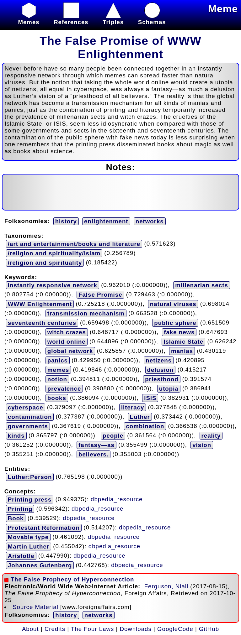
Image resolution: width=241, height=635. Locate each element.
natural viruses (173, 304)
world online (66, 341)
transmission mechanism (86, 313)
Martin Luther (28, 546)
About (30, 629)
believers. (93, 454)
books (56, 398)
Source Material (35, 607)
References (71, 18)
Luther (140, 417)
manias (182, 351)
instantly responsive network (52, 285)
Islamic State (183, 341)
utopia (169, 388)
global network (70, 351)
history (66, 221)
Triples (113, 18)
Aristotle (21, 556)
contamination (30, 417)
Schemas (152, 18)
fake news (179, 332)
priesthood (161, 379)
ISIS (150, 398)
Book (16, 518)
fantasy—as (96, 445)
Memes (28, 18)
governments (28, 426)
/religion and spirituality (45, 262)
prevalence (64, 388)
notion (57, 379)
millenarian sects (201, 285)
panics (57, 360)
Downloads (136, 629)
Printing (20, 509)
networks (150, 221)
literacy (132, 407)
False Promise (100, 294)
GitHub (209, 629)
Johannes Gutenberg (40, 565)
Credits (55, 629)
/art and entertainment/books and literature (74, 244)
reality (211, 435)
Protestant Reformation (44, 527)
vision (201, 445)
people (113, 435)
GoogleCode (175, 629)
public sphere (175, 323)
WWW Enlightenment (40, 304)
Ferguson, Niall (166, 586)
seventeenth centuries (42, 323)
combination (145, 426)
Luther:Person (30, 477)
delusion (160, 370)
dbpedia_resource (116, 499)
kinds (16, 435)
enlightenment (106, 221)
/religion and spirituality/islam (54, 253)
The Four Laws (92, 629)
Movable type (28, 537)
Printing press (29, 499)
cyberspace (25, 407)
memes (58, 370)
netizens (159, 360)
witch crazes (66, 332)
